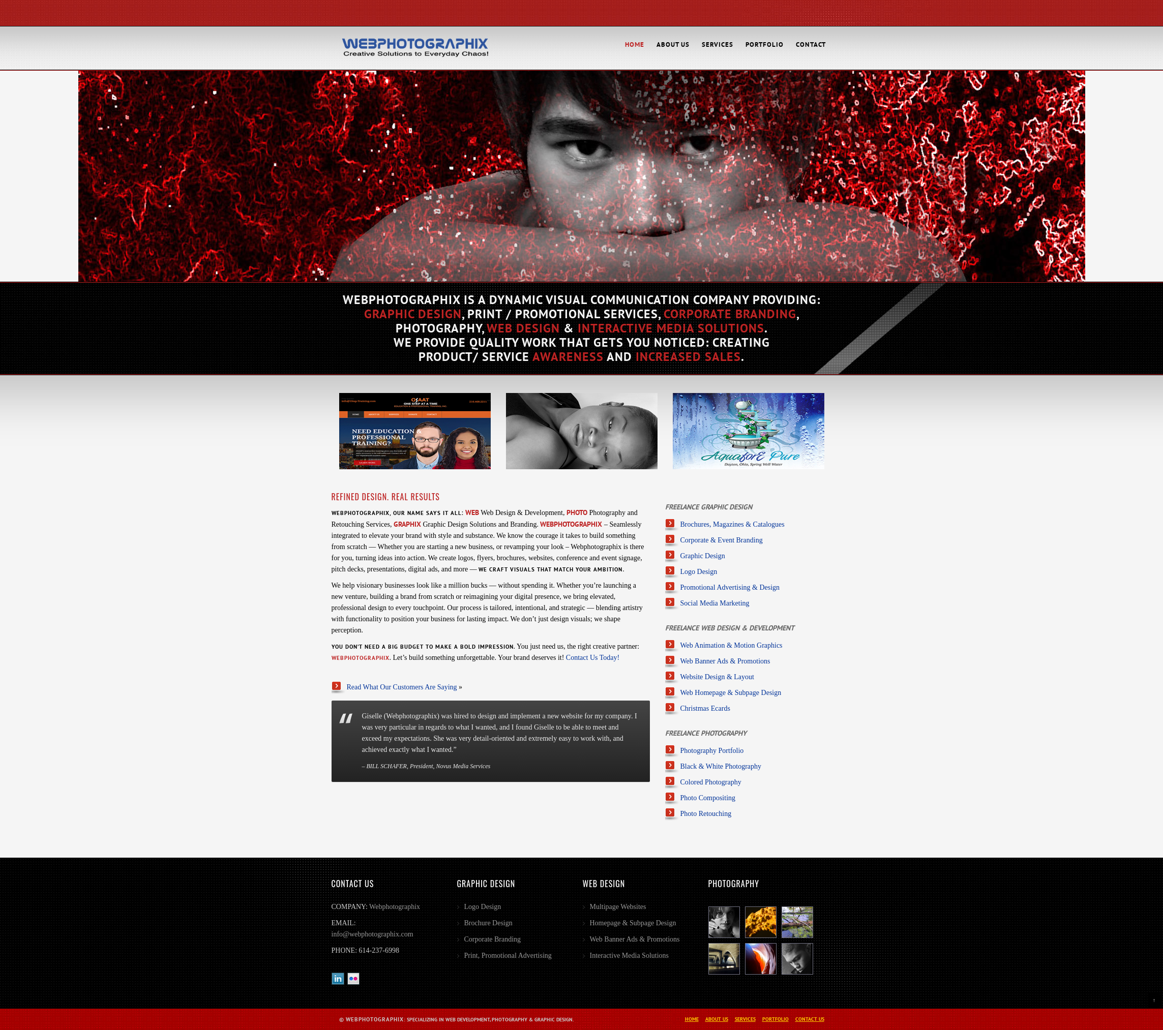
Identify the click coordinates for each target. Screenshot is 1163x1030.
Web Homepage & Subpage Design (731, 692)
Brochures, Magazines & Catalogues (732, 524)
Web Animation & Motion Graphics (731, 645)
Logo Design (699, 571)
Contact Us (809, 1019)
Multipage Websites (618, 907)
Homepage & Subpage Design (633, 923)
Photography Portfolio (712, 750)
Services (717, 44)
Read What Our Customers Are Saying (402, 687)
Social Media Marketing (715, 603)
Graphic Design (702, 556)
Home (634, 44)
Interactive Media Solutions (629, 955)
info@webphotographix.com (372, 934)
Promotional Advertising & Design (730, 587)
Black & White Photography (721, 766)
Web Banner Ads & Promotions (725, 661)
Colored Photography (710, 782)
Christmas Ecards (705, 708)
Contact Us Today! (592, 657)
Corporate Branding (492, 939)
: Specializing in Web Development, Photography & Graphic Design (459, 1019)
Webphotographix (394, 907)
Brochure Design (488, 923)
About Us (673, 44)
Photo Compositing (708, 798)
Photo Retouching (706, 813)
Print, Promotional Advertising (508, 955)
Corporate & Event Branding (721, 540)
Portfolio (764, 44)
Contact (811, 44)
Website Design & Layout (717, 677)
